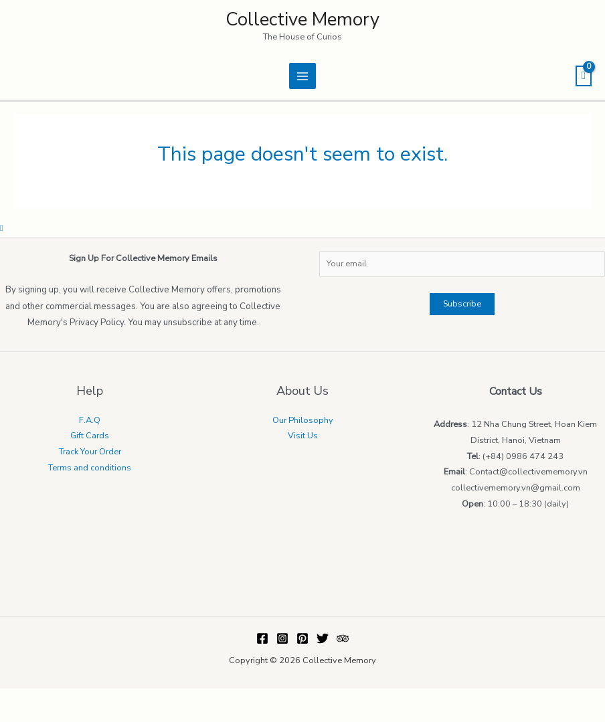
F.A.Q (89, 420)
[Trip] (343, 638)
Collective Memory (302, 19)
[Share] (42, 698)
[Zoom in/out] (99, 698)
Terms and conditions (89, 468)
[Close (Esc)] (13, 698)
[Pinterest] (302, 638)
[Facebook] (262, 638)
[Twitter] (323, 638)
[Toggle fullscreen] (71, 698)
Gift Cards (89, 436)
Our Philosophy (302, 420)
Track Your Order (90, 452)
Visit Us (303, 436)
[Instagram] (282, 638)
